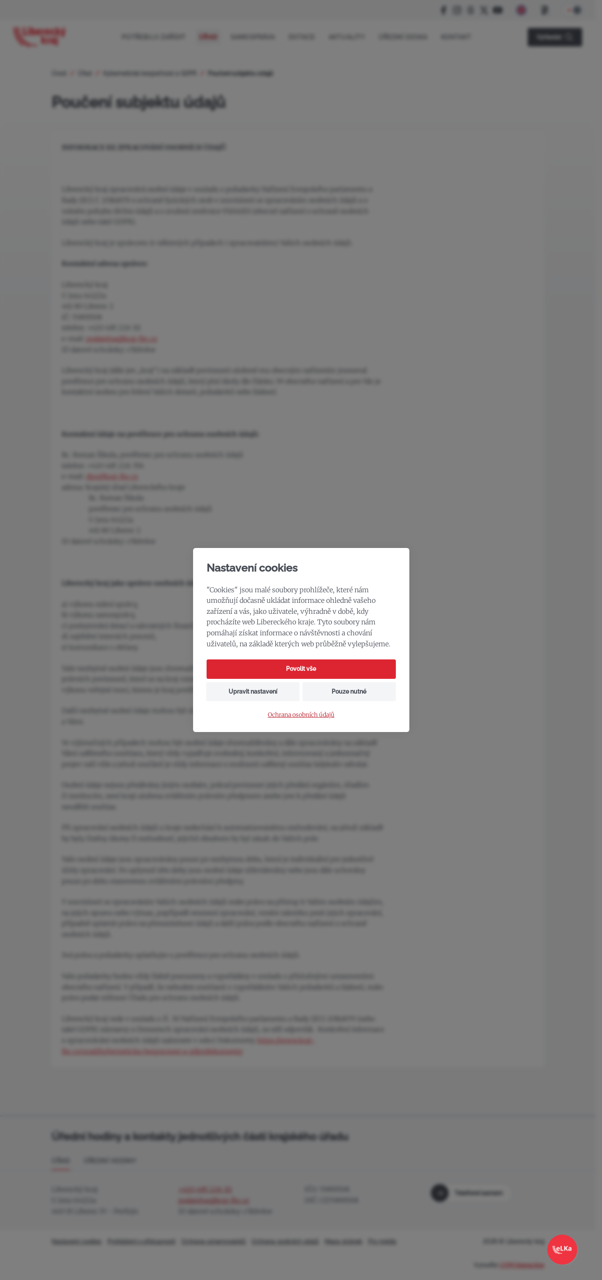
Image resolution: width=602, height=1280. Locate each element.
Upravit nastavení (253, 691)
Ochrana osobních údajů (301, 715)
